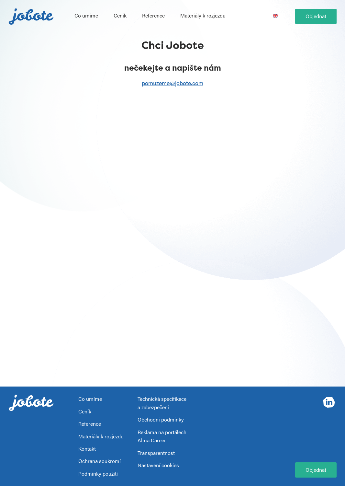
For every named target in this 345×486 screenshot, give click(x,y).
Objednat (316, 16)
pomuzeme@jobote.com (172, 83)
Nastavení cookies (158, 465)
